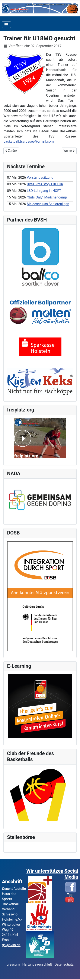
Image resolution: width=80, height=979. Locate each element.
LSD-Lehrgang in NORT (44, 191)
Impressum (12, 964)
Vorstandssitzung (40, 177)
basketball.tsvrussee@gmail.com (28, 141)
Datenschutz (64, 964)
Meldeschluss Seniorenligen (48, 204)
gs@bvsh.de (11, 945)
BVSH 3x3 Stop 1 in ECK (45, 184)
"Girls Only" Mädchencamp (47, 197)
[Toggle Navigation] (6, 25)
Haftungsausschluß (37, 964)
